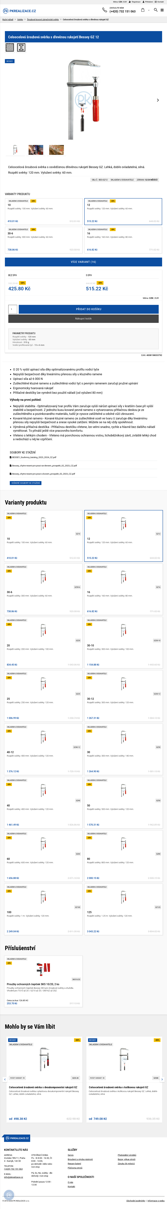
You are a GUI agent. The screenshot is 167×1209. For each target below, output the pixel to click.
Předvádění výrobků (127, 1155)
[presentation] (158, 100)
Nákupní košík (83, 318)
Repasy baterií (74, 1163)
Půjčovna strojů (75, 1168)
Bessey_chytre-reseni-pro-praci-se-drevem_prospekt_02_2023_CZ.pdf (43, 465)
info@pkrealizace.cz (13, 1177)
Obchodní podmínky (135, 1201)
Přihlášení (148, 2)
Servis (70, 1155)
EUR (125, 2)
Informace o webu (156, 1201)
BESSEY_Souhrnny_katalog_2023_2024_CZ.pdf (33, 457)
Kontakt (159, 2)
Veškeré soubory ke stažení (25, 483)
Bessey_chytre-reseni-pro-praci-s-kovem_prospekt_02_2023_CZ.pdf (42, 474)
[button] (145, 10)
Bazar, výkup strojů (126, 1159)
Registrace (134, 2)
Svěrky (20, 19)
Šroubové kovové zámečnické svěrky (43, 19)
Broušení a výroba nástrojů (80, 1159)
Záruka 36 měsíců (126, 1163)
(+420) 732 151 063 (13, 1169)
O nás (70, 1182)
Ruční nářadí (7, 19)
